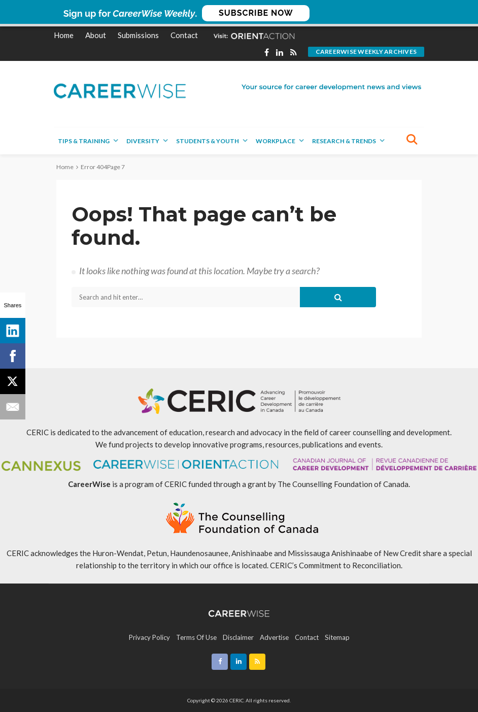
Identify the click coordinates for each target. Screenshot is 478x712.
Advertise (274, 637)
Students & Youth (207, 141)
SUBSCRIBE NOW (256, 13)
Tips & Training (84, 141)
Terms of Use (196, 637)
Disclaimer (238, 637)
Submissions (138, 35)
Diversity (142, 141)
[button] (239, 13)
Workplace (275, 141)
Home (64, 35)
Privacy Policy (149, 637)
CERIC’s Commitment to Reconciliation (335, 565)
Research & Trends (344, 141)
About (95, 35)
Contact (184, 35)
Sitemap (337, 637)
